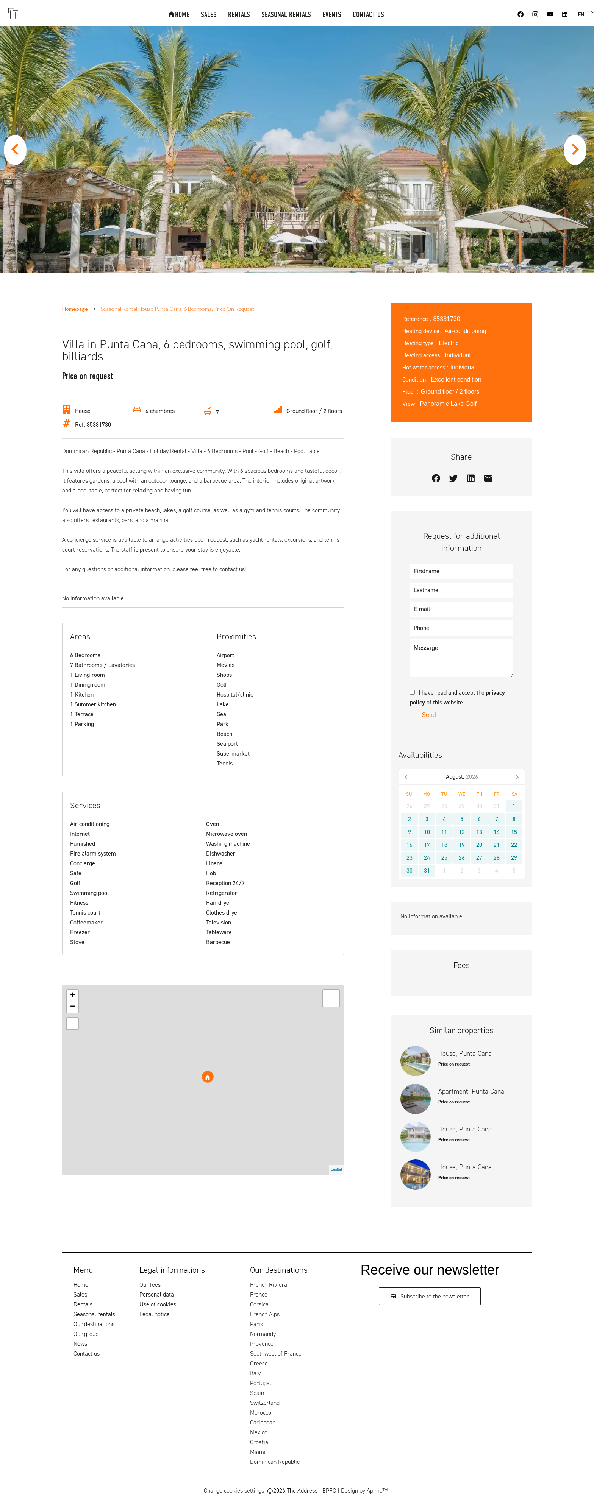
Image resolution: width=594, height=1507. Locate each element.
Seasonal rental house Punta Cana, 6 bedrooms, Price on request (177, 308)
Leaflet (336, 1169)
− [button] (72, 1007)
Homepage (75, 308)
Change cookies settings (234, 1491)
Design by (364, 1491)
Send (429, 715)
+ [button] (72, 995)
